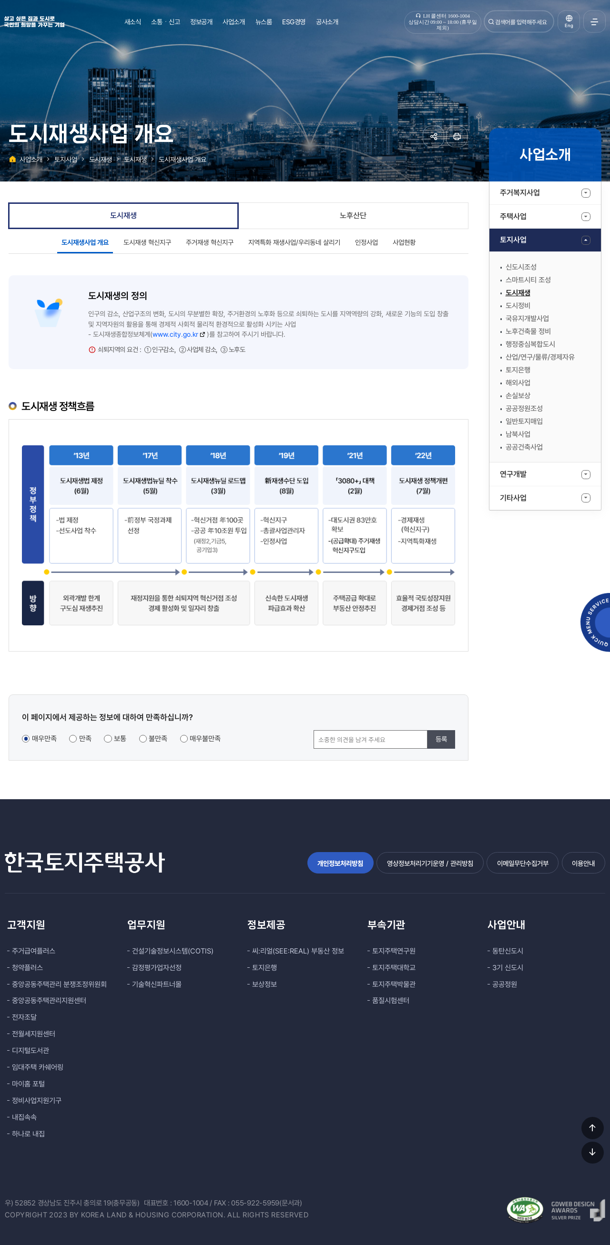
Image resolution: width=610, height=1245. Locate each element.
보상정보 (264, 984)
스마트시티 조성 (528, 280)
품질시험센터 (390, 1000)
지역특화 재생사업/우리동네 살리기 (294, 242)
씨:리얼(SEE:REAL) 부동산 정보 (298, 951)
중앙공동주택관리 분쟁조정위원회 (59, 984)
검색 (491, 22)
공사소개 (327, 22)
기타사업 (513, 497)
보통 (120, 738)
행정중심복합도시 (530, 344)
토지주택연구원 (394, 951)
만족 (85, 738)
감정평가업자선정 (157, 968)
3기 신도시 (507, 968)
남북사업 (518, 434)
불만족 (158, 738)
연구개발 (513, 474)
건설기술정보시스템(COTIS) (173, 951)
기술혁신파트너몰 (157, 984)
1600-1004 (190, 1203)
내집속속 (24, 1117)
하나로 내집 (28, 1134)
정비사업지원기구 (36, 1100)
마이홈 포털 (28, 1084)
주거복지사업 (520, 192)
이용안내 (583, 863)
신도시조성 (521, 267)
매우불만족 (205, 738)
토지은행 (518, 370)
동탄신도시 (507, 951)
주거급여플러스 (33, 951)
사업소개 (233, 22)
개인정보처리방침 (340, 863)
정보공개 (201, 22)
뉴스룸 (263, 22)
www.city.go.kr (179, 334)
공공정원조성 (524, 408)
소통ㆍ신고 (165, 22)
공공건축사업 (524, 447)
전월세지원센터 (33, 1034)
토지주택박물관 (394, 984)
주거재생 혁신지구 (210, 242)
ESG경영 (293, 22)
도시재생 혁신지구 (147, 242)
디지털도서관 (30, 1050)
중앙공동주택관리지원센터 (49, 1000)
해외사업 (518, 383)
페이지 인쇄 (457, 136)
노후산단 (353, 215)
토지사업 (513, 239)
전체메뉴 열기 (594, 21)
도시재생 (518, 293)
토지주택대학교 (394, 968)
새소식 (132, 22)
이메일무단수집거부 (523, 863)
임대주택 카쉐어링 (37, 1067)
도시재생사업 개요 (182, 159)
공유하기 (433, 136)
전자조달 (24, 1017)
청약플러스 (27, 968)
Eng (569, 25)
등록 (441, 739)
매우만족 (44, 738)
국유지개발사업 (527, 318)
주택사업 (513, 216)
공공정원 (504, 984)
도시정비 (518, 305)
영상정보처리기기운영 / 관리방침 (430, 863)
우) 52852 (20, 1203)
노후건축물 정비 (528, 331)
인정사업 (366, 242)
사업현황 (404, 242)
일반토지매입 (524, 421)
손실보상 (518, 396)
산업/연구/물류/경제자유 (540, 357)
